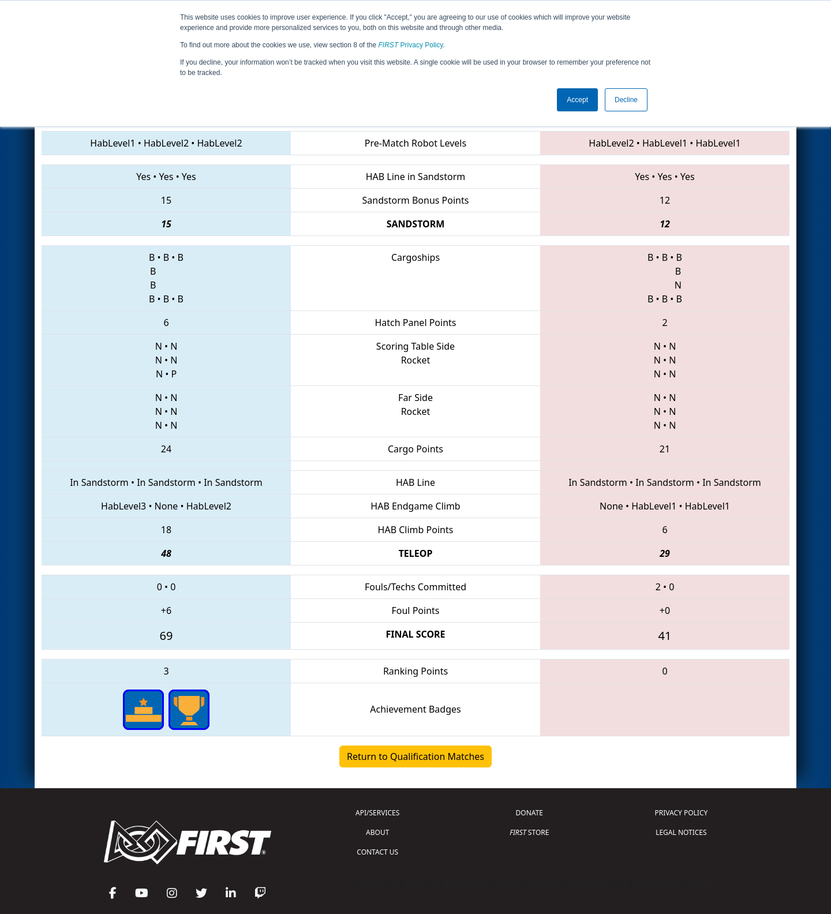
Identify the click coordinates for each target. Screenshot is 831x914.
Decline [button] (626, 100)
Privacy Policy (411, 45)
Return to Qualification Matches (415, 756)
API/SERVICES (377, 813)
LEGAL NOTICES (681, 832)
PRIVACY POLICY (681, 813)
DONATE (529, 813)
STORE (529, 832)
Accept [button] (577, 100)
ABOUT (377, 832)
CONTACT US (377, 852)
